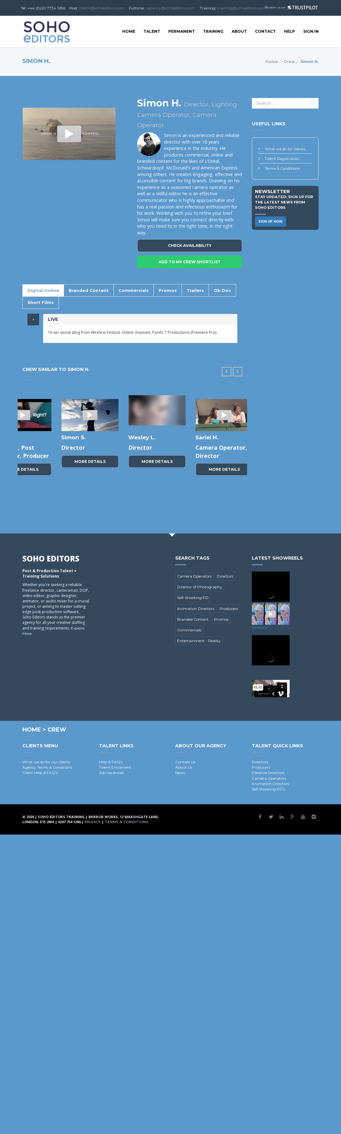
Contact (265, 31)
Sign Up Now (270, 221)
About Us (183, 767)
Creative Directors (268, 772)
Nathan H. (142, 437)
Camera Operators (194, 576)
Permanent (181, 31)
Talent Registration (282, 158)
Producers (229, 608)
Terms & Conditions (282, 168)
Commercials (133, 290)
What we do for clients (285, 148)
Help (289, 31)
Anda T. (206, 437)
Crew (289, 61)
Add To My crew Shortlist (190, 261)
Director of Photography (199, 586)
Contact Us (185, 762)
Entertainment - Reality (199, 640)
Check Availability (189, 245)
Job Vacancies (111, 772)
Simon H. (260, 627)
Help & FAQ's (111, 762)
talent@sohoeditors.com (101, 8)
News (180, 772)
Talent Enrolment (115, 767)
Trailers (195, 290)
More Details (90, 477)
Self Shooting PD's (268, 789)
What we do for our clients (46, 762)
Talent (151, 31)
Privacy (92, 822)
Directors (225, 576)
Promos (168, 290)
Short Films (40, 302)
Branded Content (89, 290)
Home (128, 31)
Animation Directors (195, 608)
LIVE (53, 319)
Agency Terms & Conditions (47, 767)
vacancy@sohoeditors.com (170, 8)
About (239, 31)
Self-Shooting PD (193, 597)
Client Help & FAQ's (40, 772)
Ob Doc (222, 290)
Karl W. (71, 437)
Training (213, 31)
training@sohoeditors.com (241, 8)
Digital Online (43, 290)
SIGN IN (311, 31)
